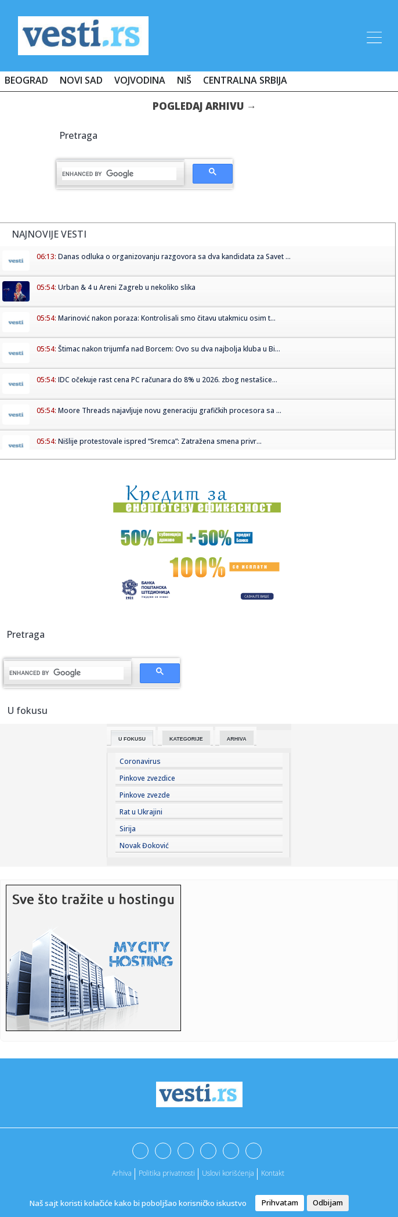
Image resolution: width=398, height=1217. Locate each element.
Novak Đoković (144, 845)
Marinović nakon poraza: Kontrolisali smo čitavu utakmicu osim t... (167, 318)
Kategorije (186, 739)
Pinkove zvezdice (147, 778)
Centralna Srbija (245, 80)
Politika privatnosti (167, 1173)
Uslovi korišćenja (228, 1173)
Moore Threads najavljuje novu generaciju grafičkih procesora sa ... (169, 410)
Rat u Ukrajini (141, 812)
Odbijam (328, 1202)
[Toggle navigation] (373, 35)
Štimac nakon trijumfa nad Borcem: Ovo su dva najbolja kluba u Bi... (169, 349)
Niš (184, 80)
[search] (119, 173)
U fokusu (132, 739)
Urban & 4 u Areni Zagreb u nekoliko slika (127, 287)
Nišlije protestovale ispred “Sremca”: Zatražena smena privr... (160, 441)
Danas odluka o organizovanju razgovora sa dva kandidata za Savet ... (174, 256)
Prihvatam (279, 1202)
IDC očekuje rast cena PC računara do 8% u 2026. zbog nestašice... (167, 380)
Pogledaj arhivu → (204, 106)
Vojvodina (139, 80)
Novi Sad (81, 80)
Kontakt (272, 1173)
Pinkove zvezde (145, 795)
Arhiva (237, 739)
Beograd (26, 80)
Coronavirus (140, 761)
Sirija (128, 829)
